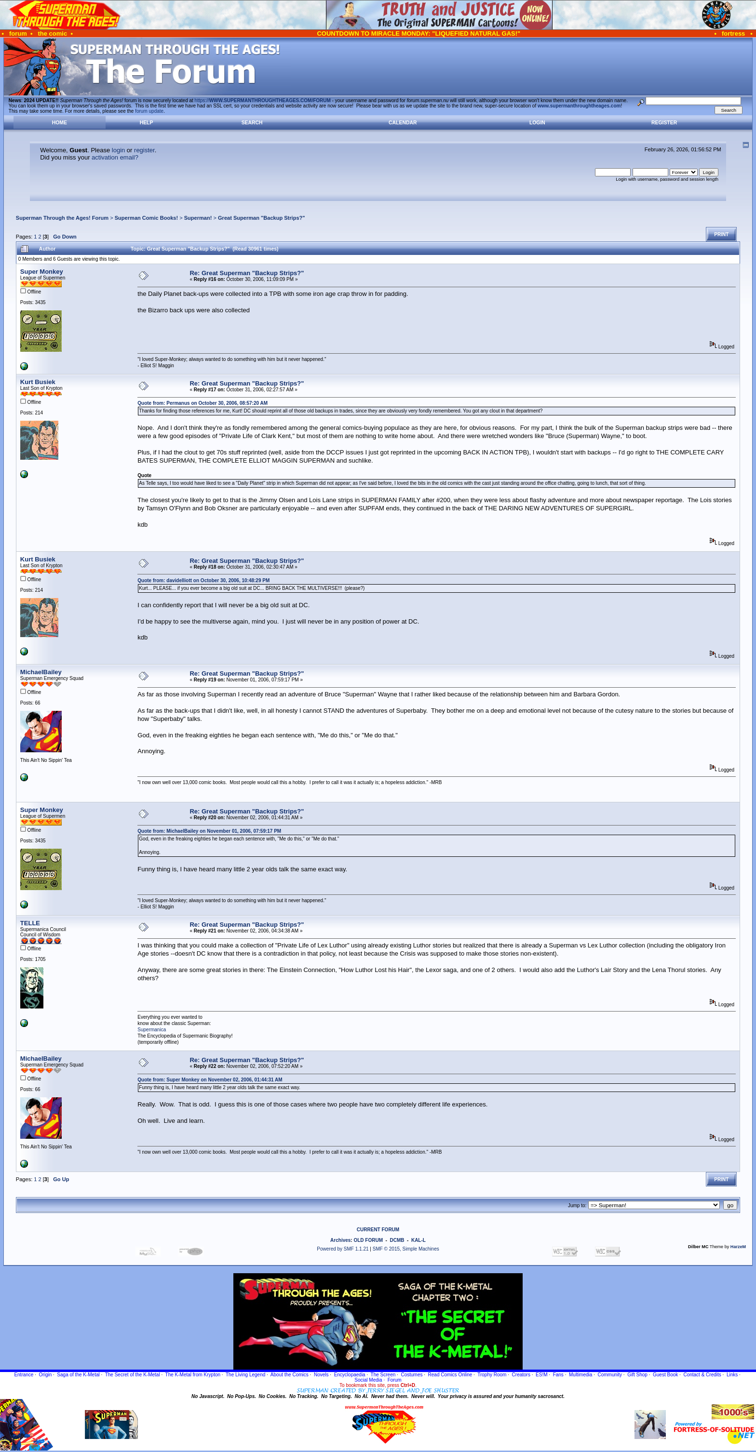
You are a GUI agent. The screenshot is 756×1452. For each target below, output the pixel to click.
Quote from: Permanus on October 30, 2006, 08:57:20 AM (202, 403)
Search (252, 122)
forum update (149, 111)
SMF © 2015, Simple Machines (406, 1249)
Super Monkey (41, 271)
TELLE (30, 923)
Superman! (198, 218)
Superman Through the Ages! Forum (62, 218)
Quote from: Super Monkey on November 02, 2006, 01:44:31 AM (209, 1079)
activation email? (115, 157)
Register (664, 122)
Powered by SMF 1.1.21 (342, 1249)
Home (59, 122)
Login (537, 122)
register (144, 150)
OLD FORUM (368, 1240)
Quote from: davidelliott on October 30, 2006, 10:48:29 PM (203, 580)
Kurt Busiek (37, 382)
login (118, 150)
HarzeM (738, 1246)
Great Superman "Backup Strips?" (261, 218)
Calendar (403, 122)
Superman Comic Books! (146, 218)
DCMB (397, 1240)
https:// (263, 100)
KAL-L (418, 1240)
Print (721, 234)
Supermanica (151, 1029)
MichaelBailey (41, 672)
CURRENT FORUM (378, 1229)
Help (146, 122)
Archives (340, 1240)
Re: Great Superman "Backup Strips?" (246, 273)
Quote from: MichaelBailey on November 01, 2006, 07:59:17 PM (209, 831)
